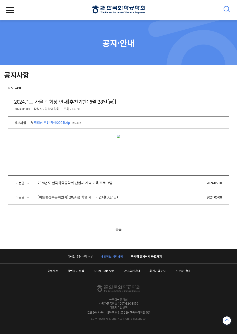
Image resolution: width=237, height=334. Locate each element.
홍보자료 (52, 271)
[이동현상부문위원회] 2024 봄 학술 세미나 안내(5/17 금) (78, 197)
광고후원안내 (132, 271)
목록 (118, 229)
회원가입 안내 (158, 271)
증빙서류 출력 (76, 271)
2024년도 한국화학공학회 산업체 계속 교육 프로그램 (75, 182)
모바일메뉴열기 (10, 10)
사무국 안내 (183, 271)
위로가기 (227, 321)
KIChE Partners (104, 271)
